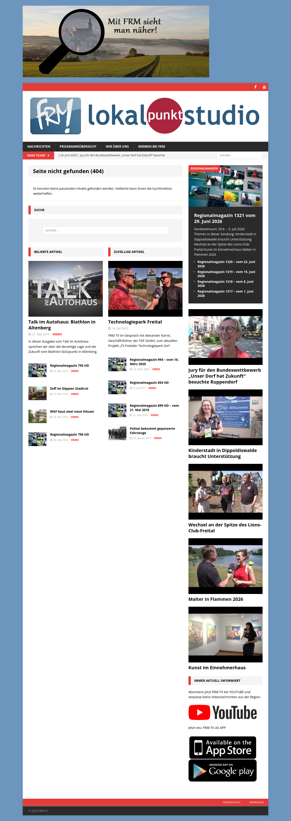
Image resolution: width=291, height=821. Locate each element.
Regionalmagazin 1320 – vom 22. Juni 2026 (226, 264)
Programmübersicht (78, 146)
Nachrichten (38, 146)
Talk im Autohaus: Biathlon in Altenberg (61, 325)
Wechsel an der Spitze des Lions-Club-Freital (224, 528)
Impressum (257, 802)
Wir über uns (117, 146)
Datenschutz (232, 802)
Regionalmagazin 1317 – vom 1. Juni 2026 (225, 293)
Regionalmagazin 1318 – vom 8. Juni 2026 (225, 283)
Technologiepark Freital (135, 322)
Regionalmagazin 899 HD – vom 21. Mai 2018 (154, 407)
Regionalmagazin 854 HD (149, 382)
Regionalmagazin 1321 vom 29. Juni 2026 (225, 218)
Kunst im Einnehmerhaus (217, 667)
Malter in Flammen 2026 (215, 599)
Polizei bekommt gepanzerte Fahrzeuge (152, 430)
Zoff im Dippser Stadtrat (69, 388)
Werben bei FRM (151, 146)
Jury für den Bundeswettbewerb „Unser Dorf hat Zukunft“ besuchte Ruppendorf (224, 376)
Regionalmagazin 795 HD (69, 365)
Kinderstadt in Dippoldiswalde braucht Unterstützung (222, 453)
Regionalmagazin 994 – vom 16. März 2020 (154, 361)
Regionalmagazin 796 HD (69, 434)
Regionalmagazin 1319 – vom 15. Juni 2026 (226, 274)
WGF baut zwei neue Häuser (72, 411)
